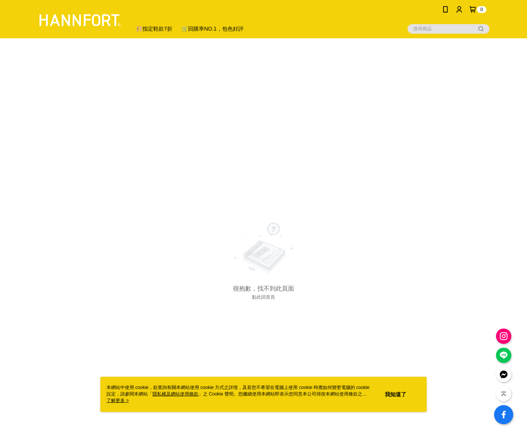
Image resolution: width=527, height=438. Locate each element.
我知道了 (395, 394)
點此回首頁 (263, 297)
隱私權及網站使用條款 (175, 394)
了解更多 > (117, 400)
